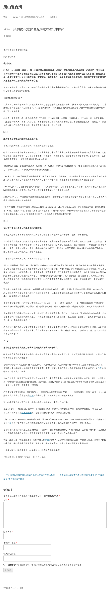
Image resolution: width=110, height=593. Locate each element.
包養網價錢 (26, 412)
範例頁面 (53, 17)
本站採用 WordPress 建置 (13, 588)
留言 (6, 500)
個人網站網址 (9, 553)
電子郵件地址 (10, 542)
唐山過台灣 (12, 6)
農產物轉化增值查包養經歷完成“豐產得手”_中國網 (83, 475)
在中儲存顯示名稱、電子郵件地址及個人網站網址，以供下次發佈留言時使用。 (45, 564)
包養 (100, 368)
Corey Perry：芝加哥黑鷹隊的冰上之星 (28, 17)
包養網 (47, 440)
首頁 (5, 17)
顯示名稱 (8, 531)
